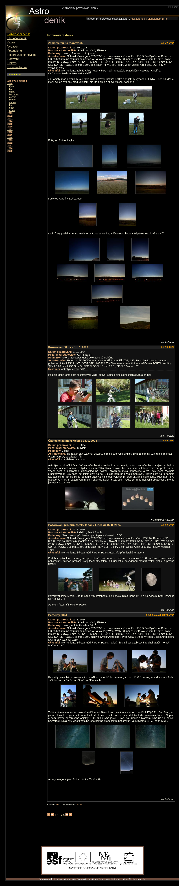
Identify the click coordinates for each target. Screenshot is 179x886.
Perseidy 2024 (57, 614)
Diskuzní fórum (17, 67)
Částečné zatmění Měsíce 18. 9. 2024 (72, 440)
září (11, 89)
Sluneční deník (17, 38)
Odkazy (12, 63)
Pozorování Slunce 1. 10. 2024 (68, 347)
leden (12, 110)
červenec (14, 94)
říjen (11, 86)
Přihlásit (173, 7)
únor (11, 107)
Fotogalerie (14, 50)
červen (12, 97)
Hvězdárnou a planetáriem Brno (149, 18)
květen (12, 99)
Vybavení (13, 46)
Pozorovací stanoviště (21, 54)
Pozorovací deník (18, 34)
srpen (12, 91)
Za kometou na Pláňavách (65, 42)
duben (12, 102)
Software (13, 58)
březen (12, 105)
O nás (11, 42)
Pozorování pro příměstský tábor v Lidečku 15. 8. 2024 (84, 524)
